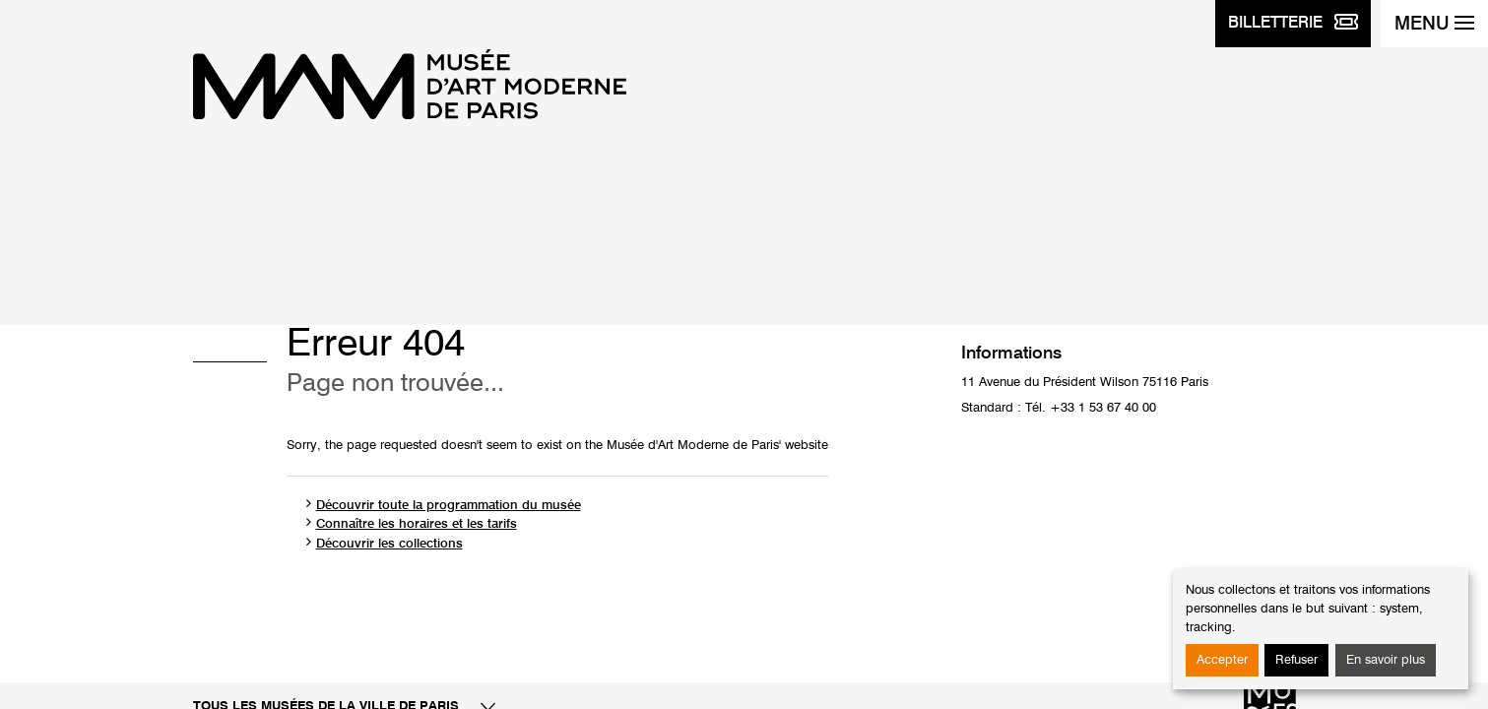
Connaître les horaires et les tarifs (416, 524)
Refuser (1296, 660)
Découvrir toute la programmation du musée (448, 505)
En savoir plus (1385, 660)
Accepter (1222, 660)
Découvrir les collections (389, 544)
